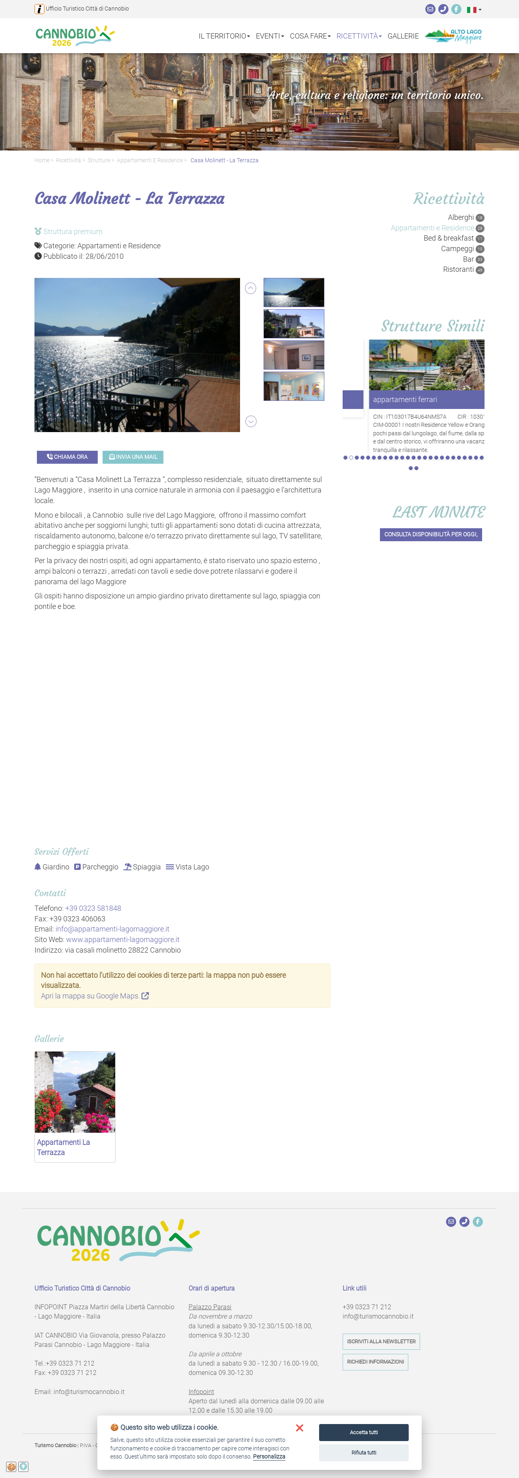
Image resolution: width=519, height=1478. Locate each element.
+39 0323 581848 (93, 908)
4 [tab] (362, 418)
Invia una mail (133, 457)
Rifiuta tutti (364, 1453)
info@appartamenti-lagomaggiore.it (112, 929)
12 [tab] (408, 418)
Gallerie (403, 35)
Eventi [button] (270, 35)
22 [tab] (465, 418)
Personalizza (269, 1456)
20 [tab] (453, 418)
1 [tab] (345, 418)
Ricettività (68, 160)
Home (41, 160)
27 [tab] (416, 428)
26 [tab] (411, 428)
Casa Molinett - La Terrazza (224, 160)
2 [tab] (351, 418)
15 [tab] (425, 418)
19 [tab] (448, 418)
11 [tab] (402, 418)
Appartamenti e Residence (150, 160)
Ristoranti (464, 269)
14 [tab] (419, 418)
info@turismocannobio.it (89, 1392)
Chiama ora (67, 457)
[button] (474, 9)
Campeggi (463, 248)
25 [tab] (482, 418)
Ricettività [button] (359, 35)
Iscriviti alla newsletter (381, 1341)
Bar (474, 259)
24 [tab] (476, 418)
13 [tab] (414, 418)
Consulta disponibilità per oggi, (431, 494)
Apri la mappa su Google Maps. (95, 996)
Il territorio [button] (224, 35)
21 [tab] (459, 418)
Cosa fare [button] (310, 35)
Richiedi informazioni (375, 1362)
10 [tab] (397, 418)
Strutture (99, 160)
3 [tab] (357, 418)
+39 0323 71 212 (70, 1363)
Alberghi (466, 217)
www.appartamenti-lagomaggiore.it (123, 939)
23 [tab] (470, 418)
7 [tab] (379, 418)
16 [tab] (431, 418)
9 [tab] (391, 418)
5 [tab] (368, 418)
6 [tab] (374, 418)
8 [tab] (385, 418)
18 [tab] (442, 418)
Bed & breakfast (454, 238)
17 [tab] (436, 418)
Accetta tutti (364, 1432)
